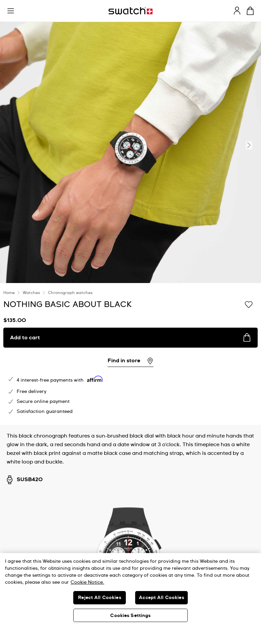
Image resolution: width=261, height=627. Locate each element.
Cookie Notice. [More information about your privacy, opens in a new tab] (87, 582)
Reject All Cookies (99, 597)
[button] (11, 11)
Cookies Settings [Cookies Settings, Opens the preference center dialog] (130, 615)
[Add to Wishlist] (249, 304)
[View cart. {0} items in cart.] (250, 11)
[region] (130, 590)
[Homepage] (130, 11)
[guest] (237, 11)
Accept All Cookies (161, 597)
